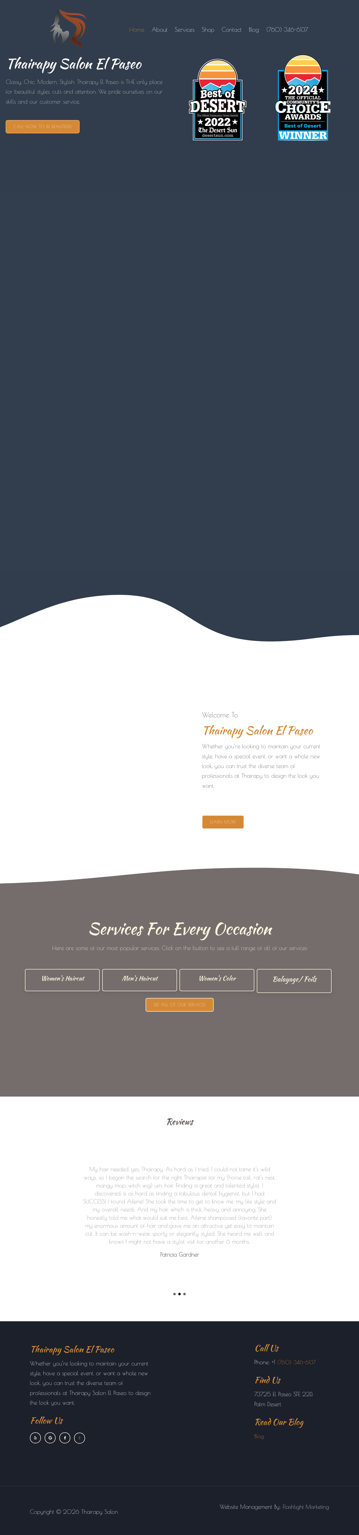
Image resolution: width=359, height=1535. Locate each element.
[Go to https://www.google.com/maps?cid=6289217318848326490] (50, 1438)
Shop (208, 29)
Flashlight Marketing (305, 1506)
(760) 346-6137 (287, 29)
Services (184, 29)
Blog (254, 29)
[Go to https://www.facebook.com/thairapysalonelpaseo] (64, 1438)
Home (136, 29)
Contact (232, 29)
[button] (43, 126)
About (160, 29)
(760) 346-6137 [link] (297, 1362)
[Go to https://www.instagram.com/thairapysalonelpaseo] (79, 1438)
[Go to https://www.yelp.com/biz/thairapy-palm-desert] (35, 1438)
